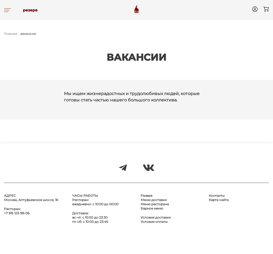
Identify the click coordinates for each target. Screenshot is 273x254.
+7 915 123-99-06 (16, 213)
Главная (10, 34)
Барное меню (152, 208)
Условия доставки (156, 217)
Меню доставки (154, 200)
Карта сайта (219, 200)
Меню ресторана (155, 204)
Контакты (217, 196)
